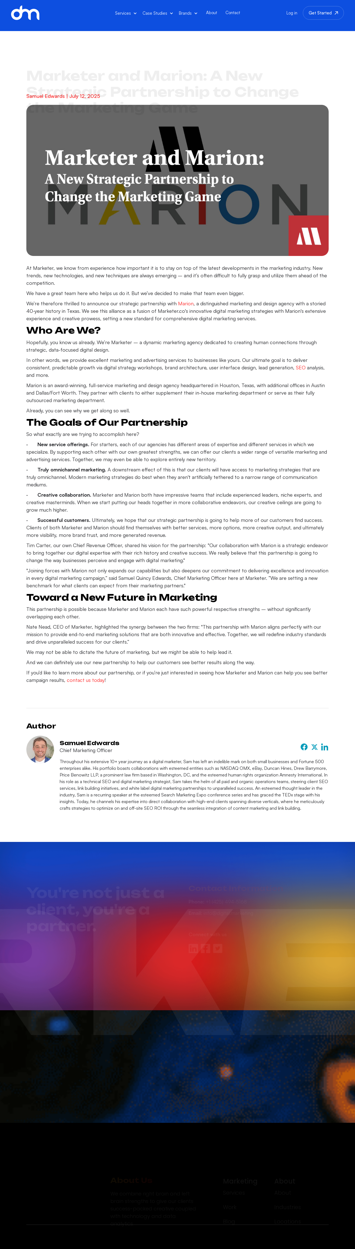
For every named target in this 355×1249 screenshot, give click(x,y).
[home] (25, 13)
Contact (232, 12)
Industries (287, 1185)
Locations (287, 1199)
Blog (229, 1199)
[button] (126, 13)
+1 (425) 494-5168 (218, 879)
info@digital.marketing (221, 891)
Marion (185, 303)
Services (234, 1170)
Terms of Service (311, 1240)
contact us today (85, 680)
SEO (300, 367)
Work (230, 1185)
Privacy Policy (264, 1240)
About (211, 12)
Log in (291, 13)
